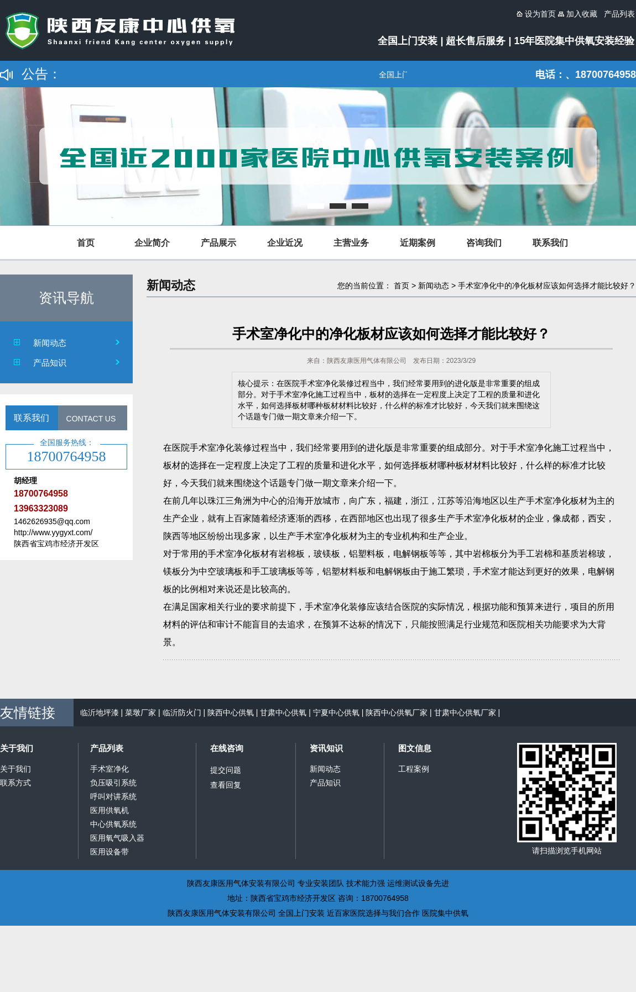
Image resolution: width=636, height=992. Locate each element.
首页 (86, 242)
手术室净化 (109, 768)
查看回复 (225, 784)
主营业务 (351, 242)
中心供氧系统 (113, 824)
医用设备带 (109, 851)
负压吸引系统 (113, 782)
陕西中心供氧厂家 (397, 712)
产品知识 (49, 362)
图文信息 (414, 748)
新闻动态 (49, 342)
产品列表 (106, 748)
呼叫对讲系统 (113, 796)
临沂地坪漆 (99, 712)
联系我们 (550, 242)
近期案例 (417, 242)
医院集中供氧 (445, 913)
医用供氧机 (109, 810)
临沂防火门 (182, 712)
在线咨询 (226, 748)
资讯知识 (326, 748)
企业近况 (285, 242)
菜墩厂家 (140, 712)
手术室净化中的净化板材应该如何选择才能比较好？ (547, 285)
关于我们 (16, 748)
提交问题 (225, 770)
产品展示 (218, 242)
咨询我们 (484, 242)
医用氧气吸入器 (117, 837)
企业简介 (152, 242)
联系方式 (15, 782)
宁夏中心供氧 (336, 712)
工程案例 (413, 768)
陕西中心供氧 (230, 712)
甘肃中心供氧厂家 (465, 712)
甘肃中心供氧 (283, 712)
